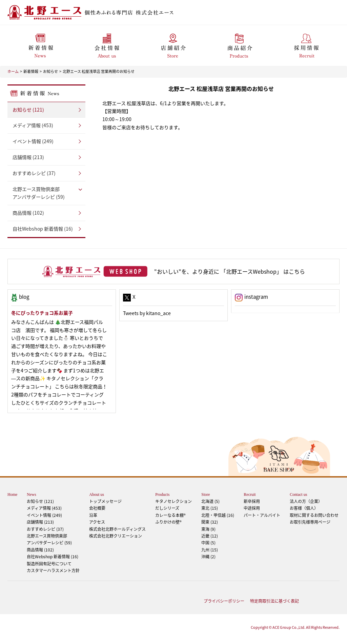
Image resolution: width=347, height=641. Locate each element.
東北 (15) (209, 508)
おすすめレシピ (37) (34, 173)
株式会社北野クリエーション (115, 536)
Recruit (250, 494)
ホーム (13, 71)
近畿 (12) (209, 536)
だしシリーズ (167, 508)
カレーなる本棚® (170, 515)
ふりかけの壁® (168, 522)
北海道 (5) (210, 501)
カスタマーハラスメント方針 (53, 570)
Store (205, 494)
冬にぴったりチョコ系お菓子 (42, 312)
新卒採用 (252, 501)
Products (162, 494)
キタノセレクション (173, 501)
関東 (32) (209, 522)
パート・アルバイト (262, 515)
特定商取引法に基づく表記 (274, 601)
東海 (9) (208, 529)
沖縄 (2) (208, 556)
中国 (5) (208, 543)
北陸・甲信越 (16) (217, 515)
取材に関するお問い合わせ (314, 515)
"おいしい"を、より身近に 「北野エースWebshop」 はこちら (229, 271)
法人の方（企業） (306, 501)
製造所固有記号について (49, 564)
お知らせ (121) (28, 109)
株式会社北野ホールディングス (117, 529)
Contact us (298, 494)
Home (12, 494)
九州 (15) (209, 550)
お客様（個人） (304, 508)
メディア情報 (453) (33, 125)
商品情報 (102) (28, 212)
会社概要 (97, 508)
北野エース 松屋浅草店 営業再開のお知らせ (99, 71)
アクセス (97, 522)
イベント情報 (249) (33, 141)
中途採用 (252, 508)
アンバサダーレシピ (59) (46, 192)
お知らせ (50, 71)
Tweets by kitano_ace (147, 313)
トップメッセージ (105, 501)
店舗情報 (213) (28, 157)
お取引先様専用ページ (310, 522)
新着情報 (30, 71)
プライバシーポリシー (224, 601)
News (31, 494)
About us (96, 494)
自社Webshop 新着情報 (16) (43, 228)
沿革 (93, 515)
